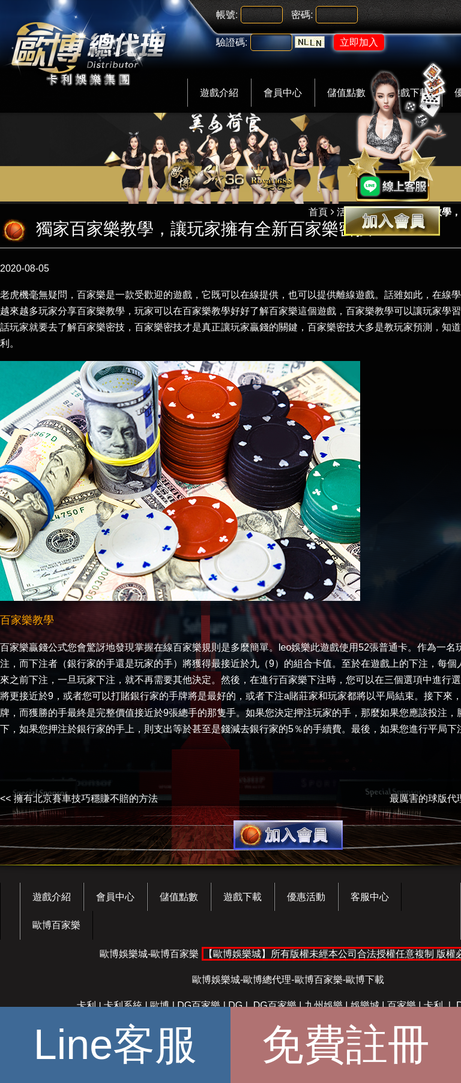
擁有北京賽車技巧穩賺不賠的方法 (86, 798)
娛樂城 (365, 1005)
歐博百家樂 (56, 925)
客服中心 (370, 897)
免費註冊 (346, 1044)
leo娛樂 (294, 647)
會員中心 (283, 93)
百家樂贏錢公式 (33, 647)
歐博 (159, 1005)
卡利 (86, 1005)
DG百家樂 (198, 1005)
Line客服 (115, 1044)
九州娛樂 (323, 1005)
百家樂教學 (370, 311)
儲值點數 (179, 897)
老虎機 (14, 295)
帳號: (227, 15)
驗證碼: (231, 42)
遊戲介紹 (219, 93)
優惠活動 (306, 897)
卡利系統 (123, 1005)
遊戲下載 (242, 897)
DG (235, 1005)
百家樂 (401, 1005)
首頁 (318, 212)
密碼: (302, 15)
